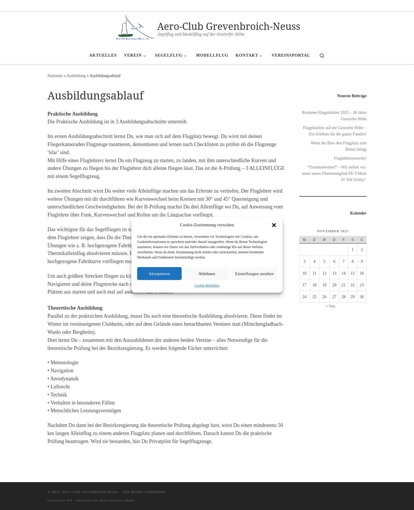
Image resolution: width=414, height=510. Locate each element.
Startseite (55, 75)
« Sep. (331, 306)
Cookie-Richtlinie (207, 285)
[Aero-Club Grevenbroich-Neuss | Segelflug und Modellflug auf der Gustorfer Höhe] (133, 27)
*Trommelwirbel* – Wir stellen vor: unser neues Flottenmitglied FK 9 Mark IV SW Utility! (334, 173)
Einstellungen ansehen (254, 273)
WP (69, 500)
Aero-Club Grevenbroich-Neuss (90, 492)
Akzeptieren (159, 273)
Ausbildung (76, 75)
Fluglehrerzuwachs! (350, 158)
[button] (274, 225)
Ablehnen (206, 273)
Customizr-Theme (121, 500)
